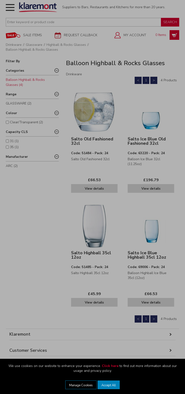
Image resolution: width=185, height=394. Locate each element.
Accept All (108, 385)
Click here (110, 366)
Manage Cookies (81, 385)
